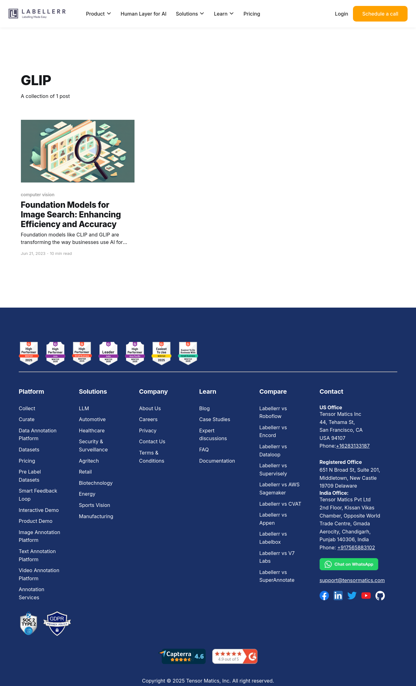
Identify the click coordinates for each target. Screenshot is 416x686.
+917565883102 (356, 547)
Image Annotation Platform (39, 536)
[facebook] (324, 595)
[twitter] (352, 595)
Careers (148, 419)
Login (341, 14)
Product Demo (35, 521)
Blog (204, 408)
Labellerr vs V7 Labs (277, 557)
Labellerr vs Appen (273, 519)
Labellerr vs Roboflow (273, 412)
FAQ (204, 449)
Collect (27, 408)
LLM (84, 408)
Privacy (147, 430)
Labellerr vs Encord (273, 431)
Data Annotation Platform (37, 434)
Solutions (190, 14)
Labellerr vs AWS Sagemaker (279, 488)
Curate (27, 419)
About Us (150, 408)
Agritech (89, 461)
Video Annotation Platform (39, 574)
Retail (85, 472)
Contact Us (152, 441)
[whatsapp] (352, 564)
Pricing (251, 14)
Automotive (92, 419)
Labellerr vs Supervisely (273, 469)
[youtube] (366, 595)
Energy (87, 494)
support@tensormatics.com (352, 580)
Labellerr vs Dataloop (273, 450)
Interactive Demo (39, 510)
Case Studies (214, 419)
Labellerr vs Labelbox (273, 538)
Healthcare (92, 430)
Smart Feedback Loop (38, 495)
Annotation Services (31, 593)
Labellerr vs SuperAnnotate (276, 576)
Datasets (29, 449)
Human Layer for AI (144, 14)
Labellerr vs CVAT (280, 504)
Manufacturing (96, 516)
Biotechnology (96, 483)
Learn (224, 14)
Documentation (217, 461)
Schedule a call (380, 14)
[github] (380, 595)
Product (98, 14)
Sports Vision (94, 505)
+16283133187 (353, 446)
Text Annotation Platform (37, 555)
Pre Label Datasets (30, 476)
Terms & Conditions (151, 457)
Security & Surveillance (93, 445)
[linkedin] (338, 595)
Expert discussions (213, 434)
